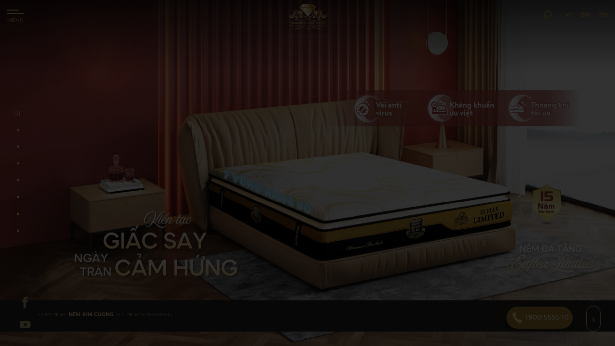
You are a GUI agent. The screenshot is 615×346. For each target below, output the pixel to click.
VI (548, 28)
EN (569, 28)
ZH (589, 28)
